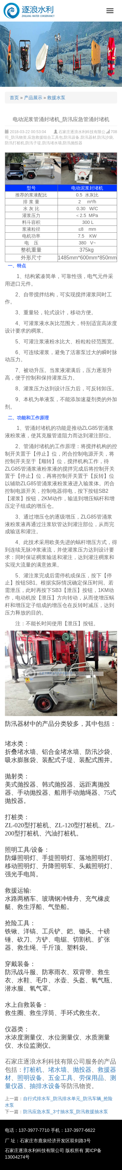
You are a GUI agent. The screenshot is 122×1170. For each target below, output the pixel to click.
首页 (14, 97)
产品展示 (33, 97)
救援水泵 (56, 97)
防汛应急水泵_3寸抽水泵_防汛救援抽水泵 (65, 1111)
